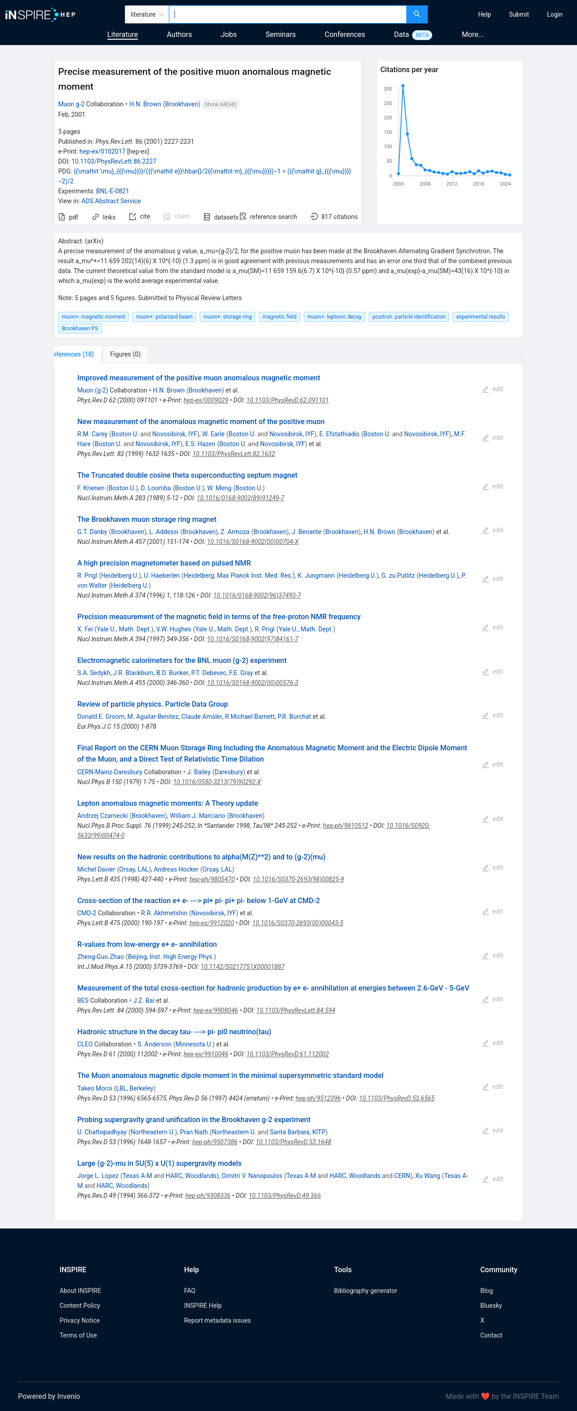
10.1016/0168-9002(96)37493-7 (257, 595)
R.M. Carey (92, 434)
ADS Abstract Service (111, 201)
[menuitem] (484, 14)
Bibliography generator (365, 1290)
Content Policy (80, 1305)
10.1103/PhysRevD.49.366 (285, 1195)
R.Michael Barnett (250, 716)
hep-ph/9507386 (215, 1142)
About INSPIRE (80, 1290)
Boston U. (124, 434)
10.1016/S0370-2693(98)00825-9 (298, 879)
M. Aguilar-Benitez (153, 716)
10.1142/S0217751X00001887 (242, 966)
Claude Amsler (201, 716)
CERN (402, 1175)
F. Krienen (91, 488)
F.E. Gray (241, 672)
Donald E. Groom (100, 716)
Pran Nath (194, 1132)
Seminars (281, 34)
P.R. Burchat (294, 716)
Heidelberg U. (120, 575)
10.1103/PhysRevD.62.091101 (288, 400)
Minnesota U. (193, 1044)
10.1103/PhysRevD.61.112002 (288, 1054)
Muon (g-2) (92, 390)
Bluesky (491, 1305)
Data (401, 34)
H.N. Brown (145, 104)
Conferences (345, 34)
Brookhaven (181, 104)
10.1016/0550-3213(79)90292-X (217, 781)
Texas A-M (137, 1175)
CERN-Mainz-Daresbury (109, 772)
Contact (491, 1335)
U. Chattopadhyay (101, 1132)
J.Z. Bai (144, 1000)
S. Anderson (154, 1044)
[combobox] (288, 14)
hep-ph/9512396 (318, 1098)
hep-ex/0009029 (205, 400)
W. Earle (213, 434)
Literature (122, 34)
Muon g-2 (71, 104)
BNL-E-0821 (112, 191)
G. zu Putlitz (398, 575)
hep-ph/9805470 (211, 879)
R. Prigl (87, 575)
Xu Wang (427, 1175)
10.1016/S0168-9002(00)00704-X (252, 541)
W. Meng (219, 488)
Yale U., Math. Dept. (124, 629)
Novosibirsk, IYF (174, 434)
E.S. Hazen (200, 444)
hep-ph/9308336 (207, 1195)
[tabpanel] (288, 792)
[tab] (84, 354)
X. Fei (84, 629)
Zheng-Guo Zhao (100, 956)
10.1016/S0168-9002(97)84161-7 (252, 639)
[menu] (503, 14)
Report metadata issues (217, 1320)
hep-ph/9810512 (345, 825)
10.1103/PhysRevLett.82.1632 (233, 453)
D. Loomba (156, 488)
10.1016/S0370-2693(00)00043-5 (297, 923)
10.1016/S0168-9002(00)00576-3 (252, 682)
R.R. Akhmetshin (164, 913)
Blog (486, 1290)
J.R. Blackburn (133, 672)
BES (82, 1000)
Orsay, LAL (134, 869)
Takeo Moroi (94, 1088)
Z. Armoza (234, 531)
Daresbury (229, 772)
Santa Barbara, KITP (298, 1132)
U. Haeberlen (162, 575)
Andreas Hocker (176, 869)
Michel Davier (96, 869)
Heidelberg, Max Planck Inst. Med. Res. (238, 575)
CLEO (84, 1044)
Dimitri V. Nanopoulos (252, 1175)
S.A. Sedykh (93, 672)
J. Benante (306, 531)
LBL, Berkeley (135, 1088)
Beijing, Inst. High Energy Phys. (171, 956)
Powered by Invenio (49, 1396)
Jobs (229, 34)
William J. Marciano (197, 815)
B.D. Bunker (172, 672)
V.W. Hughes (174, 629)
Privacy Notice (80, 1320)
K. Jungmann (316, 575)
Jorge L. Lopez (98, 1175)
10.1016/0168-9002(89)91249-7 (240, 498)
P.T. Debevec (208, 672)
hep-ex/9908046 (215, 1010)
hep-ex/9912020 (211, 923)
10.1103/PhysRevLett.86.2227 (113, 161)
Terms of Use (78, 1335)
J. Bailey (199, 772)
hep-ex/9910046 (205, 1054)
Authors (179, 34)
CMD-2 (86, 913)
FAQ (189, 1290)
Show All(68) (221, 104)
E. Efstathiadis (339, 434)
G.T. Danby (92, 531)
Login (555, 14)
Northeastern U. (153, 1132)
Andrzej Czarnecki (102, 815)
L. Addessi (164, 531)
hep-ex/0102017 (102, 151)
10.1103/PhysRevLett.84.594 (295, 1010)
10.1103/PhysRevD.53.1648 (293, 1142)
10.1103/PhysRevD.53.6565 (397, 1098)
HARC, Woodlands (191, 1175)
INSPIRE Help (202, 1305)
